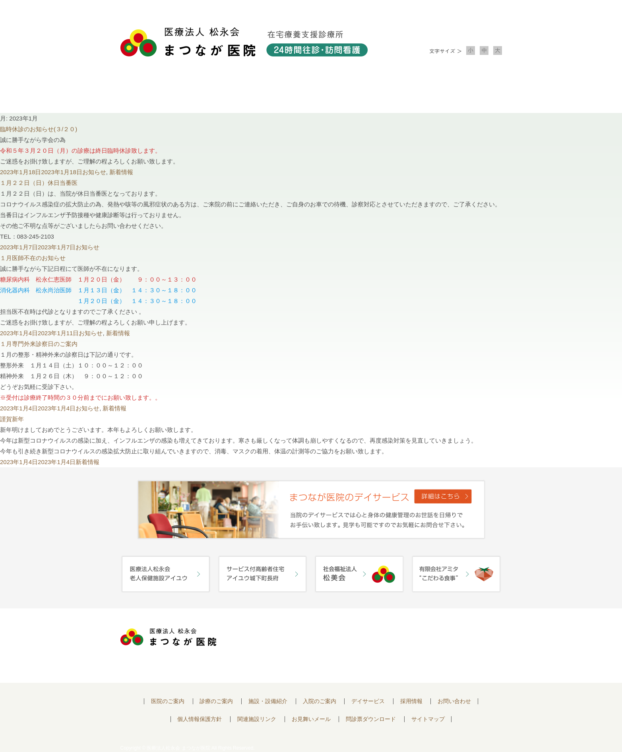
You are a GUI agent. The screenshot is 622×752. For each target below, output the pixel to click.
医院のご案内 (167, 701)
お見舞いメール (311, 719)
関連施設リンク (256, 719)
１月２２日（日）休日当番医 (39, 182)
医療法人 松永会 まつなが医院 (168, 637)
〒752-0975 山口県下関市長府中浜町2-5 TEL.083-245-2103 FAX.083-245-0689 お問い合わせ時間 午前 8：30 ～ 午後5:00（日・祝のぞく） (310, 645)
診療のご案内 (235, 91)
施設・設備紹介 (311, 91)
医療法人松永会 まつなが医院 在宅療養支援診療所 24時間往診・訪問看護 (244, 41)
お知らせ (94, 172)
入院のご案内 (387, 91)
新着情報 (121, 172)
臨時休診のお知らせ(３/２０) (38, 129)
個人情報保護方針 (199, 719)
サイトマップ (428, 719)
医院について (158, 91)
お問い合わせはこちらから (455, 639)
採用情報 (411, 701)
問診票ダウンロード (371, 719)
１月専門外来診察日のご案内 (39, 343)
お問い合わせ (464, 91)
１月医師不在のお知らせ (33, 258)
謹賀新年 (12, 419)
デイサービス (368, 701)
